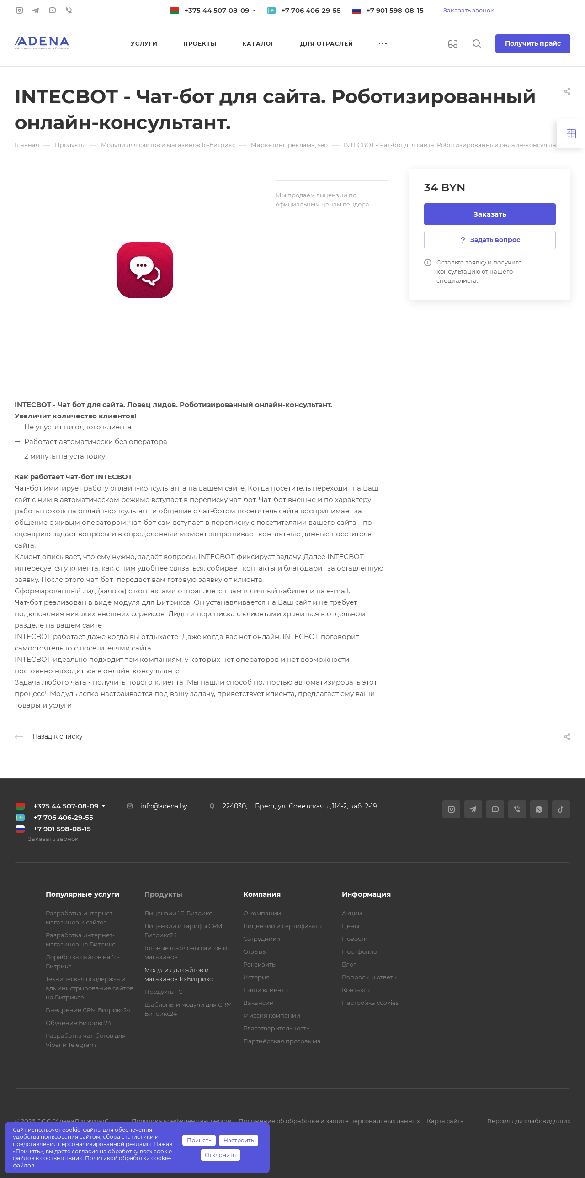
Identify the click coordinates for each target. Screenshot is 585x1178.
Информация (366, 894)
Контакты (356, 989)
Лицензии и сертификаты (283, 926)
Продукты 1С (163, 991)
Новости (355, 938)
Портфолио (359, 951)
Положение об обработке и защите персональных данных (329, 1121)
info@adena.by (163, 806)
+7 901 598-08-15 (395, 10)
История (256, 977)
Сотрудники (261, 938)
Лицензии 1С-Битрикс (178, 913)
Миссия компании (271, 1015)
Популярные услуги (83, 894)
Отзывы (255, 951)
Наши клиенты (266, 989)
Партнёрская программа (282, 1041)
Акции (352, 913)
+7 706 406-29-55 (311, 10)
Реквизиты (260, 964)
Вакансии (258, 1002)
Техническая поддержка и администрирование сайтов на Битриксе (89, 988)
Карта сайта (445, 1121)
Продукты (163, 894)
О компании (262, 913)
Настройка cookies (370, 1002)
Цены (350, 926)
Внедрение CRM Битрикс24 (88, 1010)
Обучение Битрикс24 (79, 1022)
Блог (349, 964)
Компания (262, 894)
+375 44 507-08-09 (216, 10)
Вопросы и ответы (370, 977)
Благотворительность (276, 1028)
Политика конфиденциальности (182, 1121)
